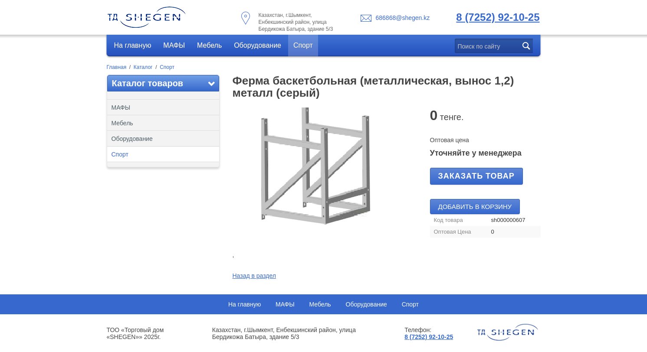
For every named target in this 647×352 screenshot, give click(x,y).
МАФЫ (174, 45)
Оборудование (257, 45)
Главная (117, 67)
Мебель (209, 45)
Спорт (303, 45)
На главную (132, 45)
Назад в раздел (254, 275)
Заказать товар (476, 176)
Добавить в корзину (475, 206)
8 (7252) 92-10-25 (497, 17)
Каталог (143, 67)
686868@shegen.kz (403, 17)
